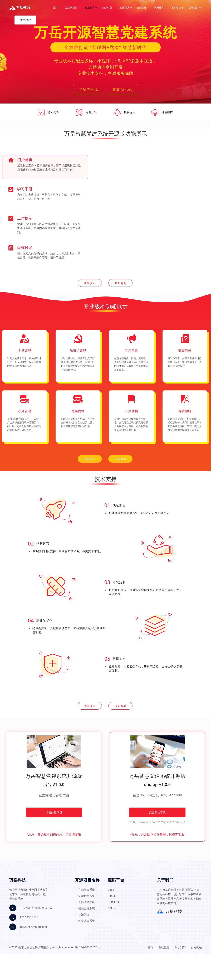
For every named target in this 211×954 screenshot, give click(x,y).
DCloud (112, 908)
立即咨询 (120, 283)
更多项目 (176, 7)
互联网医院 (71, 7)
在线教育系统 (86, 890)
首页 (55, 7)
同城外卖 (159, 7)
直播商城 (124, 7)
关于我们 (193, 7)
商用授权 (25, 20)
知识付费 (107, 7)
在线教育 (90, 7)
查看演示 (90, 283)
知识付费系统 (86, 896)
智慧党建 (141, 7)
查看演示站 (122, 89)
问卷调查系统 (86, 921)
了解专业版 (89, 89)
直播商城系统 (86, 902)
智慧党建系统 (86, 908)
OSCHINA (114, 902)
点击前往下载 (54, 812)
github (112, 896)
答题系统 (83, 915)
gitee (111, 890)
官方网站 (196, 947)
